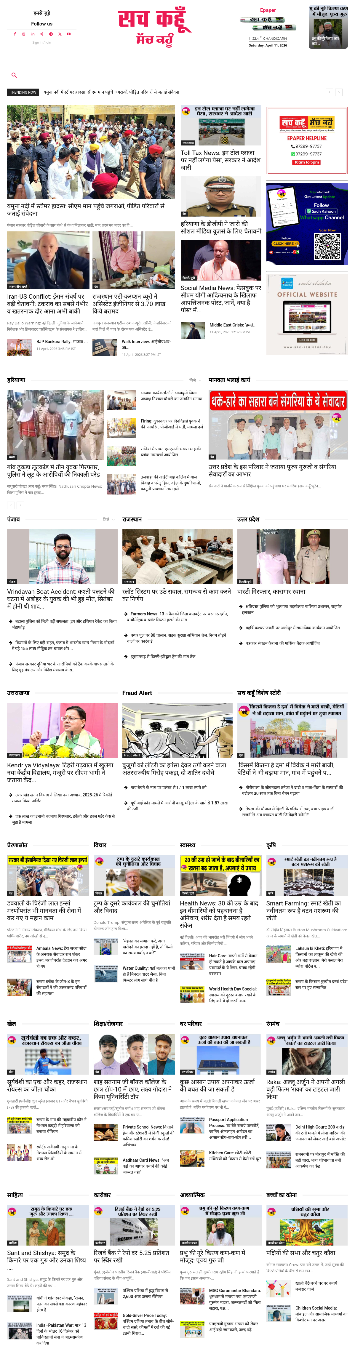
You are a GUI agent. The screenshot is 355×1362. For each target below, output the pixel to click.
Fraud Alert (137, 693)
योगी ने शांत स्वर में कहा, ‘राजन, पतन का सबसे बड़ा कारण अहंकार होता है (61, 1304)
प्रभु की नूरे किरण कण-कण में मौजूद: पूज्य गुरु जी (212, 1256)
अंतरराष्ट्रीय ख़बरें (18, 286)
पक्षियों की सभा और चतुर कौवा (300, 1253)
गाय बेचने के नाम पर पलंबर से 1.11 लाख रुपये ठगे (169, 787)
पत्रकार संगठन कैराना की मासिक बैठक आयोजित (283, 643)
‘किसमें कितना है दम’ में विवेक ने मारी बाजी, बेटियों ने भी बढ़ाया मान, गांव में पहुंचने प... (285, 769)
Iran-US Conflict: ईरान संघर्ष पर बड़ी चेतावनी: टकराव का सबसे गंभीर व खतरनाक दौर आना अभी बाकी (47, 304)
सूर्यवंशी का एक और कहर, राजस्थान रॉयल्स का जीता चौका (47, 1085)
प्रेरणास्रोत (17, 845)
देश (10, 196)
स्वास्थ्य (187, 845)
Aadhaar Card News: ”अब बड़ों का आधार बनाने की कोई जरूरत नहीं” (146, 1166)
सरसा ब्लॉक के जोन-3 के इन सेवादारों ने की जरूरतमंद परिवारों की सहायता (61, 987)
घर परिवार (191, 1023)
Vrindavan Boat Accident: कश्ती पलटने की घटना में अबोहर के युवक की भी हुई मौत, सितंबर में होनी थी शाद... (60, 599)
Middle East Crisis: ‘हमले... (233, 325)
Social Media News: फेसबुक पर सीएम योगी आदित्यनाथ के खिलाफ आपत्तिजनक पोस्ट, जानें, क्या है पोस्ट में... (221, 299)
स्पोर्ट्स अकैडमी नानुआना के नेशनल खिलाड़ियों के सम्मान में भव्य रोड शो (58, 1153)
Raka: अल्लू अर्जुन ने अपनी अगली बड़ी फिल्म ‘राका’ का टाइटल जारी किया (305, 1089)
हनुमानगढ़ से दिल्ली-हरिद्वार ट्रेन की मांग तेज (163, 656)
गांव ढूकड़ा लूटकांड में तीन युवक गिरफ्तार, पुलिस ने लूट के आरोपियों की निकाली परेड (53, 471)
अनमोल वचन (189, 1243)
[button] (14, 75)
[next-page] (20, 505)
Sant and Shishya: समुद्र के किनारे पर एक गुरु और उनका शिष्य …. (46, 1260)
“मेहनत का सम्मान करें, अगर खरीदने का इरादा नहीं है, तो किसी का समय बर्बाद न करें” (148, 947)
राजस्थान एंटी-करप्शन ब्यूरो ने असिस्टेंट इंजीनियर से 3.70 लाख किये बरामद (128, 304)
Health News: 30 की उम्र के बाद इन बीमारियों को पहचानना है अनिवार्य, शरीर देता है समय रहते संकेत (219, 914)
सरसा (12, 457)
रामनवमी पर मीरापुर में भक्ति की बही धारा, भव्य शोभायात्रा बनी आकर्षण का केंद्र (320, 1160)
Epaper (268, 10)
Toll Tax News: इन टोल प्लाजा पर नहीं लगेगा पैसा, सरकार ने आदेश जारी (220, 160)
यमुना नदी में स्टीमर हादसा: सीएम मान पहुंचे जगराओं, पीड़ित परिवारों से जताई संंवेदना (111, 92)
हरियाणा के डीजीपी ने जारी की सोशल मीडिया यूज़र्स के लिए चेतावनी (221, 227)
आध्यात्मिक (192, 1195)
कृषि (271, 845)
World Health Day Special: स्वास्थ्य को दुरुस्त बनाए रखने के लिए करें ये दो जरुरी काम (233, 995)
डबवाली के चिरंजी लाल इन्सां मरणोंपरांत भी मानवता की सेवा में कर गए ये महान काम (44, 911)
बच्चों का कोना (281, 1195)
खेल (11, 1023)
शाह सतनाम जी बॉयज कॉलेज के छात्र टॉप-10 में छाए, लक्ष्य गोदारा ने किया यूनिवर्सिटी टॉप (133, 1089)
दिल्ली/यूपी (189, 278)
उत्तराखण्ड (188, 143)
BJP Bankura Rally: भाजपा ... (62, 341)
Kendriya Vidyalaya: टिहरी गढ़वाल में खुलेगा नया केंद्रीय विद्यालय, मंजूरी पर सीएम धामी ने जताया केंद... (60, 773)
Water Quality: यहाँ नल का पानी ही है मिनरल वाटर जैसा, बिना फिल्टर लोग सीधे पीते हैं (149, 974)
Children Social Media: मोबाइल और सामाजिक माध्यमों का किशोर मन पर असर (321, 1314)
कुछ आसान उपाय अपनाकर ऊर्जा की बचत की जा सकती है (217, 1085)
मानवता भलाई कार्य (229, 380)
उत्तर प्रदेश (248, 519)
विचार (100, 845)
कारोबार (102, 1195)
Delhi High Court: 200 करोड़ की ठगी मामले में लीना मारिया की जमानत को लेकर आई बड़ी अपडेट (320, 1133)
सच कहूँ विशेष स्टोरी (259, 693)
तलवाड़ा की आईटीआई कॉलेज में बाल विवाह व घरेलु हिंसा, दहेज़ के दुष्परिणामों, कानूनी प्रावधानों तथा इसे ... (171, 483)
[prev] (329, 92)
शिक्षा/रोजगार (108, 1023)
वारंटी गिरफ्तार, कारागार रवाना (271, 591)
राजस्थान (132, 519)
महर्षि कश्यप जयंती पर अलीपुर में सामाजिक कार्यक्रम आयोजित (293, 627)
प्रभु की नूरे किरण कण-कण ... (326, 40)
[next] (339, 92)
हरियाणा (16, 380)
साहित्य (15, 1195)
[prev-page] (11, 505)
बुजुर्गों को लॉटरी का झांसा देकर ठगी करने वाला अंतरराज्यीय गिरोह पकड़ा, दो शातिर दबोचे (174, 769)
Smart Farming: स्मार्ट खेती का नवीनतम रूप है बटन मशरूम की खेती (303, 911)
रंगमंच (272, 1023)
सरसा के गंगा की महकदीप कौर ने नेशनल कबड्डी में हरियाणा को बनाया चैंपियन (61, 1125)
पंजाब (13, 519)
